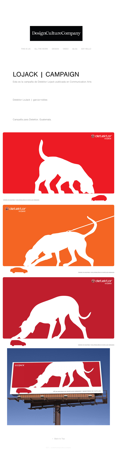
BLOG (74, 49)
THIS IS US (26, 49)
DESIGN (55, 49)
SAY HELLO (86, 49)
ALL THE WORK (41, 49)
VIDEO (66, 49)
